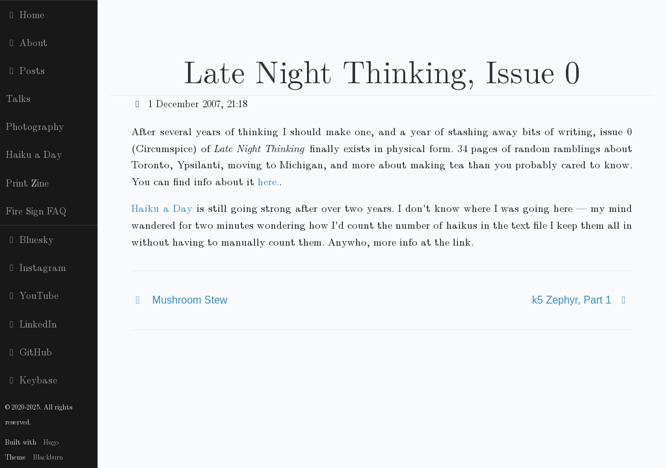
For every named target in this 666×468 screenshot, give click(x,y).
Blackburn (48, 457)
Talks (18, 98)
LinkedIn (31, 323)
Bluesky (29, 239)
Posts (25, 70)
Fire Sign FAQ (36, 210)
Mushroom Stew (190, 300)
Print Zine (27, 182)
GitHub (29, 351)
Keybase (31, 379)
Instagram (36, 267)
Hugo (51, 442)
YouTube (32, 295)
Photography (35, 126)
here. (268, 181)
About (26, 42)
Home (25, 14)
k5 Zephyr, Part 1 (571, 300)
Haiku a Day (34, 154)
